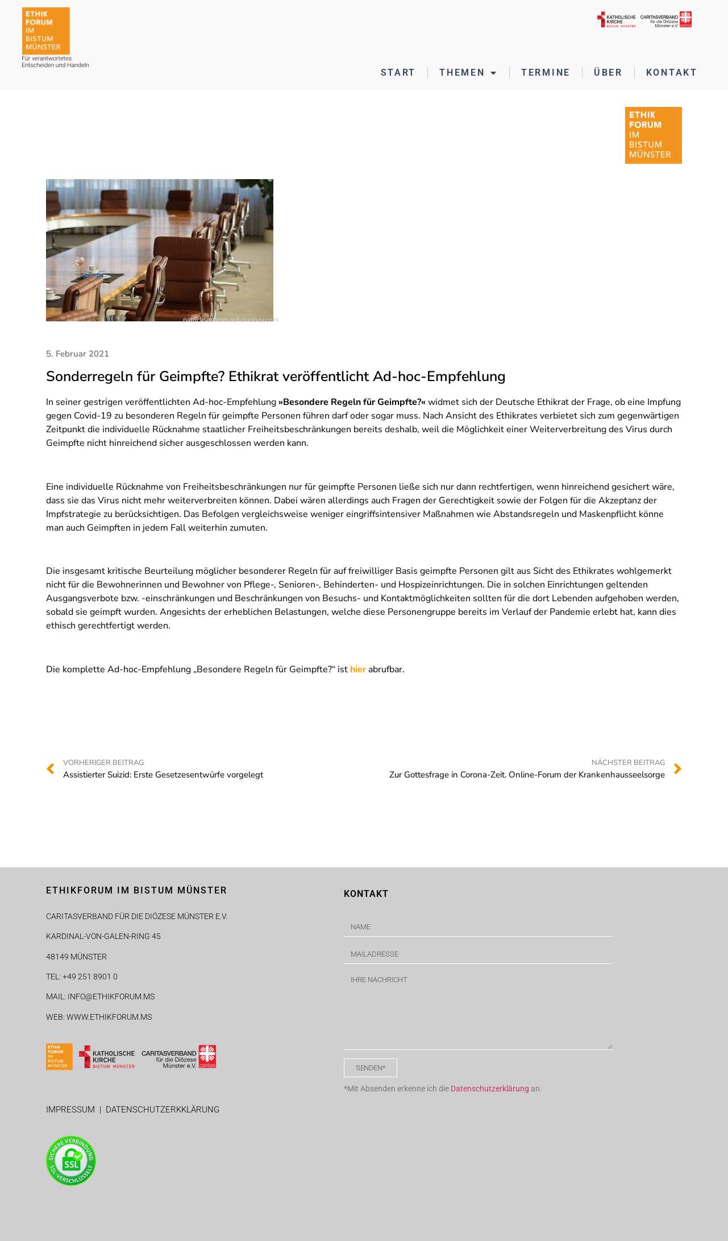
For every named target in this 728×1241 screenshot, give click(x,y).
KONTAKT (672, 72)
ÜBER (608, 72)
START (399, 72)
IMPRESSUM (72, 1110)
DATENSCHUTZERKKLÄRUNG (162, 1110)
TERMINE (546, 72)
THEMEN (468, 72)
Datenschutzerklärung (490, 1088)
